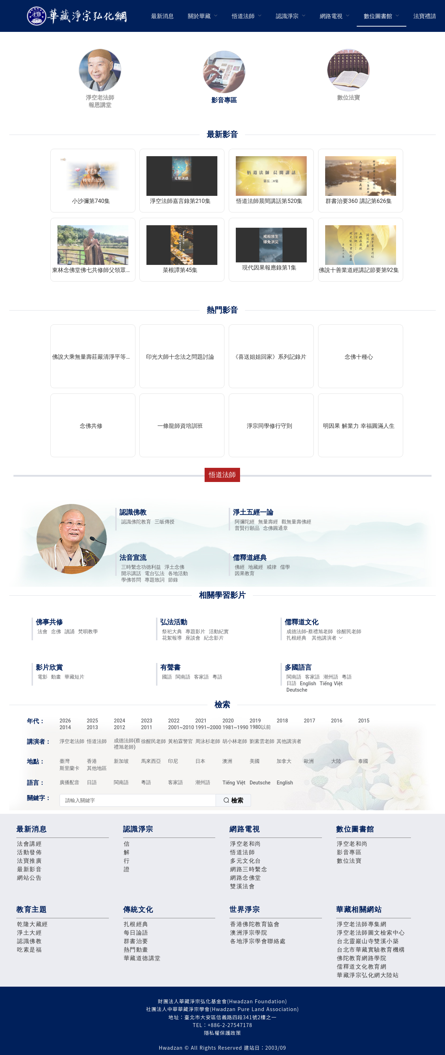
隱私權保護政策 (222, 1032)
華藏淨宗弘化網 (78, 16)
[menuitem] (162, 16)
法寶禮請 (424, 16)
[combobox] (155, 800)
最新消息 (162, 16)
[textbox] (138, 800)
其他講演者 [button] (327, 638)
